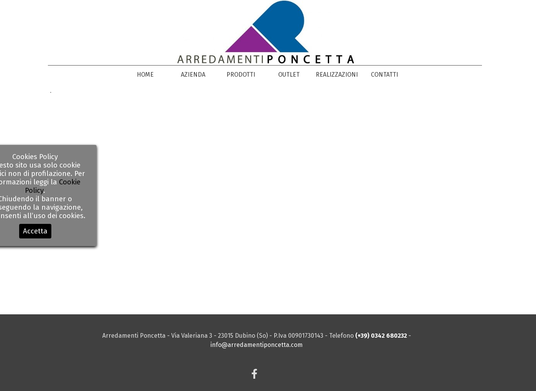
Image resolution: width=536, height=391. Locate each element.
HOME (145, 74)
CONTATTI (384, 74)
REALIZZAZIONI (337, 74)
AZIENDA (193, 74)
